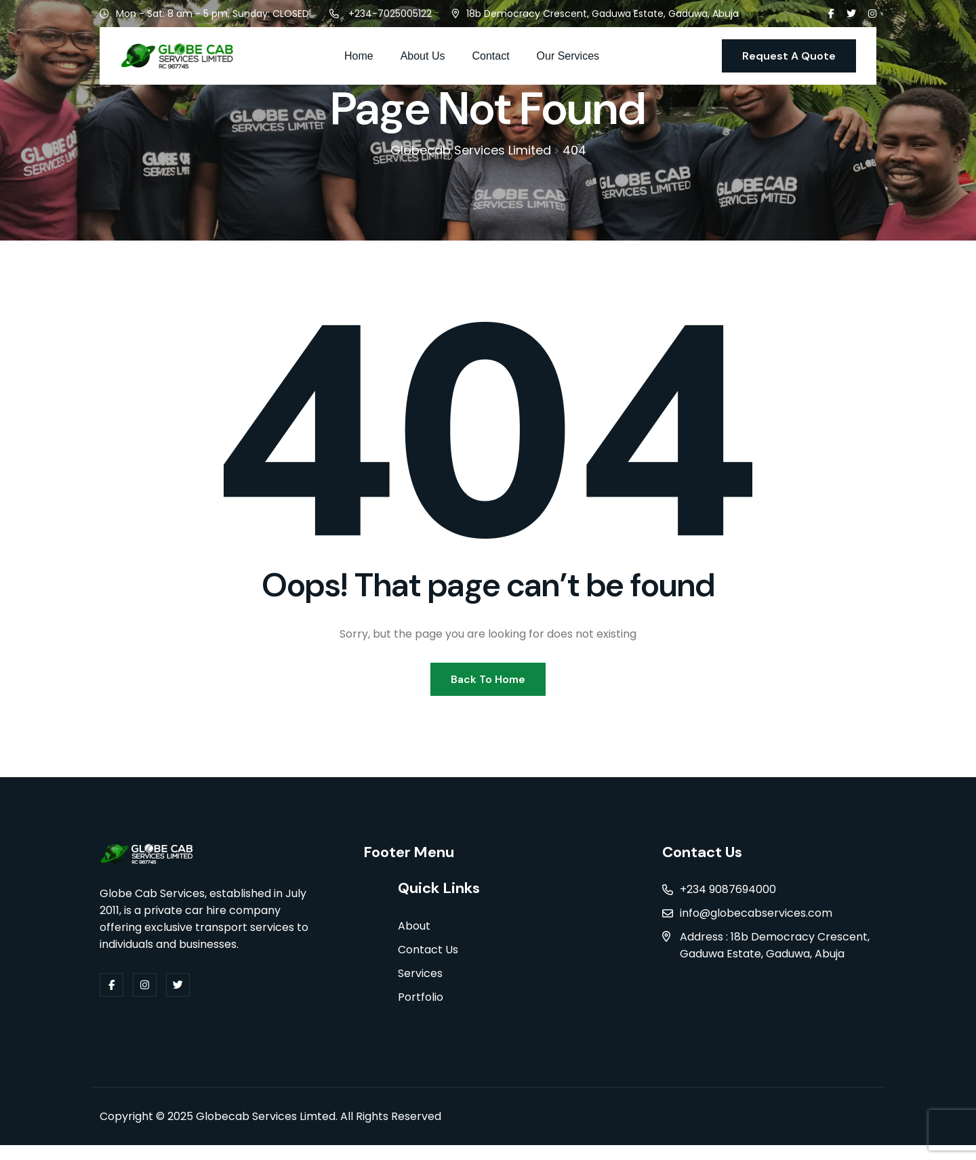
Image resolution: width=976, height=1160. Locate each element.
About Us (423, 56)
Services (420, 988)
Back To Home (488, 689)
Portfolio (420, 1012)
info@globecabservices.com (756, 926)
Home (358, 56)
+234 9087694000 (728, 902)
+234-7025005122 (390, 13)
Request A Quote (789, 56)
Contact (490, 56)
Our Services (568, 56)
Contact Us (428, 964)
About (414, 941)
